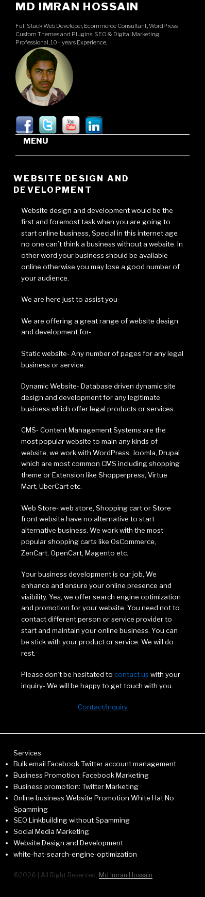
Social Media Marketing (51, 831)
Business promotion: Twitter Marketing (76, 786)
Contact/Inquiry (103, 707)
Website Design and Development (68, 843)
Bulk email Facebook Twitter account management (94, 764)
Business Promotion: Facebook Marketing (81, 775)
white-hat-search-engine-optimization (75, 854)
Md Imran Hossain (77, 6)
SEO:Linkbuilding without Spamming (71, 820)
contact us (131, 674)
